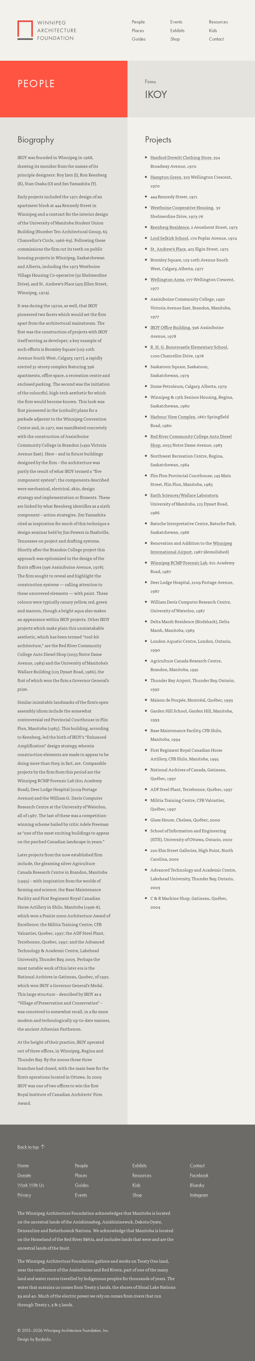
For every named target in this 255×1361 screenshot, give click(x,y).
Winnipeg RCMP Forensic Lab (178, 562)
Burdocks (43, 1339)
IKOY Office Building (170, 327)
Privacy (24, 1195)
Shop (175, 39)
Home (23, 1165)
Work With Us (30, 1185)
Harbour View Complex (172, 416)
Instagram (199, 1195)
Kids (213, 30)
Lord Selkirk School (169, 237)
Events (176, 22)
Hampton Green (165, 176)
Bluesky (197, 1185)
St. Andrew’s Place (168, 248)
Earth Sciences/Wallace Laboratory (183, 494)
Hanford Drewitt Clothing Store (180, 157)
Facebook (199, 1175)
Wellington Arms (167, 279)
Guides (138, 39)
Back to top (31, 1147)
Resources (218, 22)
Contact (216, 39)
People (138, 22)
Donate (24, 1175)
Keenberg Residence (169, 226)
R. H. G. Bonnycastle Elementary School (188, 346)
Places (138, 30)
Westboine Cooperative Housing (181, 207)
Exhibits (177, 30)
